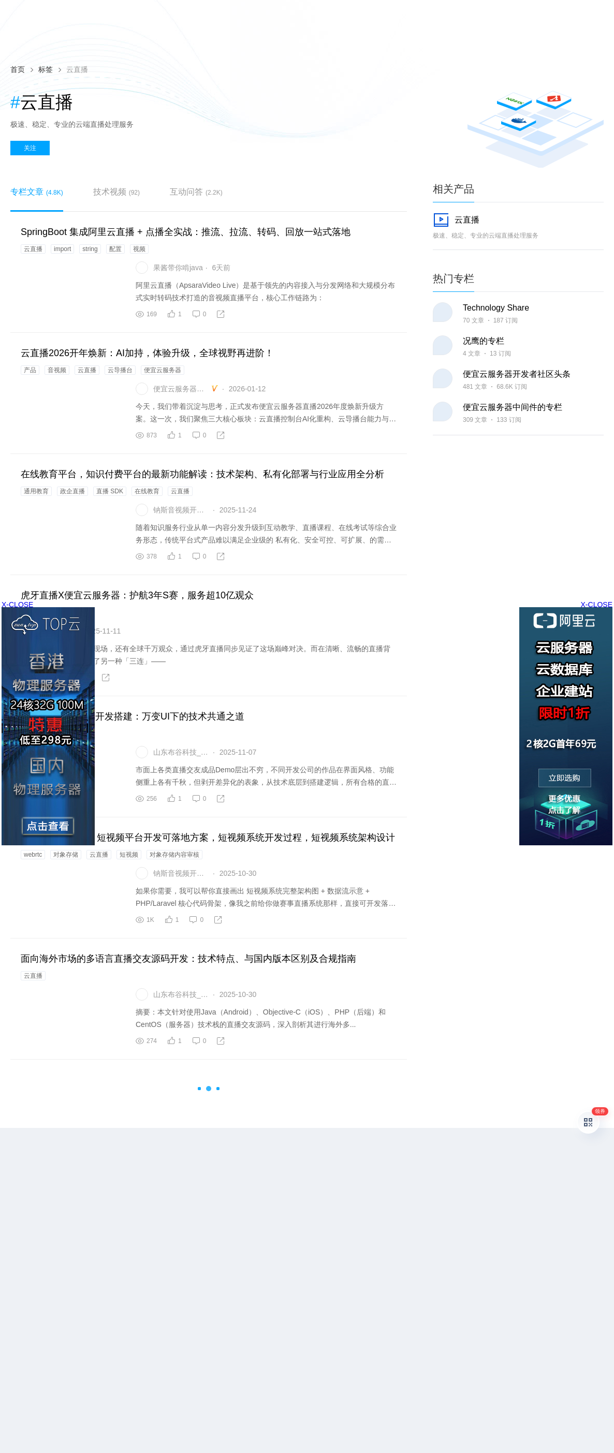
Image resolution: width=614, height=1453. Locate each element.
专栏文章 (36, 191)
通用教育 (36, 491)
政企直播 (72, 491)
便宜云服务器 (162, 370)
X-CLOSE (596, 604)
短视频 (129, 854)
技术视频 (116, 191)
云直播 (33, 249)
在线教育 (147, 491)
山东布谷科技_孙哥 (181, 752)
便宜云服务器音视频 (181, 389)
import (62, 249)
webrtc (33, 854)
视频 (139, 249)
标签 (45, 69)
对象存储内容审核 (174, 854)
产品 (30, 370)
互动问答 (196, 191)
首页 (17, 69)
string (89, 249)
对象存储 (65, 854)
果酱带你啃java (178, 267)
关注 (30, 148)
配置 (115, 249)
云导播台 (120, 370)
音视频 (57, 370)
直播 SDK (109, 491)
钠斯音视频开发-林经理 (181, 510)
